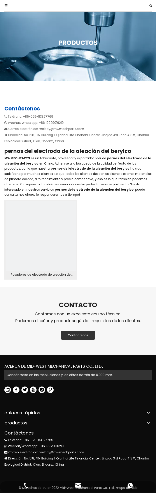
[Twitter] (24, 390)
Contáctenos (78, 335)
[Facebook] (16, 390)
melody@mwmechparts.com (61, 129)
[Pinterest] (50, 390)
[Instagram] (42, 390)
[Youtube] (33, 390)
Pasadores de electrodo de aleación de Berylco (41, 274)
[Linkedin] (7, 390)
